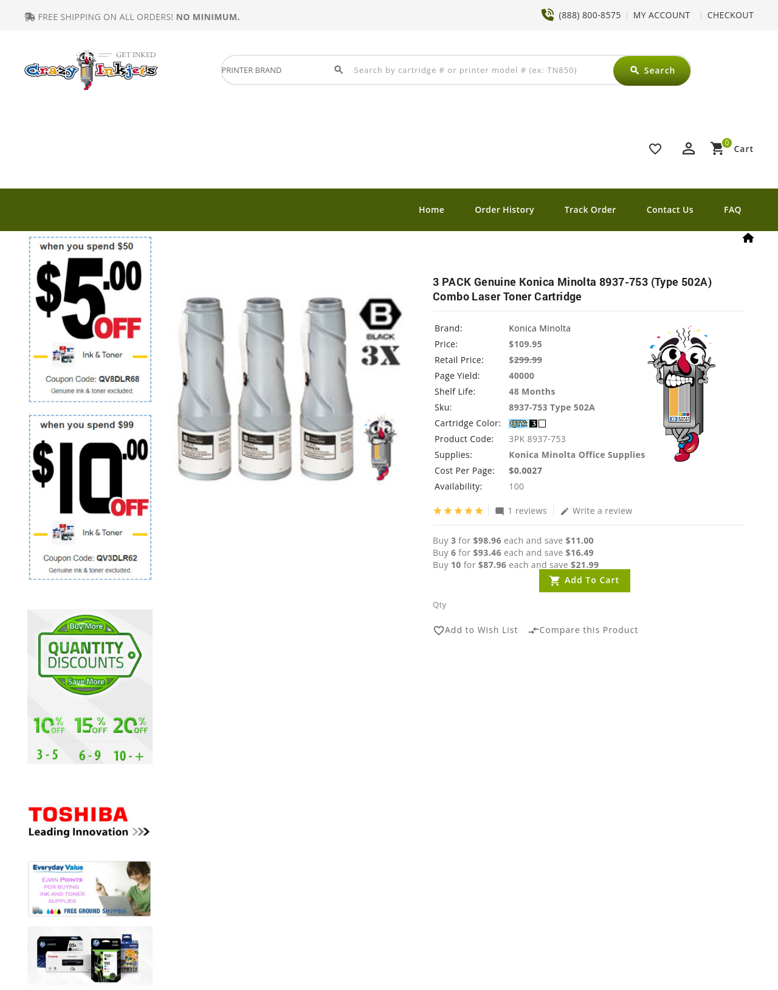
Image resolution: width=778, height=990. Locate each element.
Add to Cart (592, 580)
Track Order (590, 209)
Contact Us (670, 209)
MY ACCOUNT (661, 15)
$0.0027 (525, 470)
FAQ (733, 209)
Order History (504, 209)
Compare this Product (583, 630)
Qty (439, 604)
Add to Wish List (475, 630)
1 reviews (521, 510)
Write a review (596, 510)
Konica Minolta (540, 328)
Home (431, 209)
